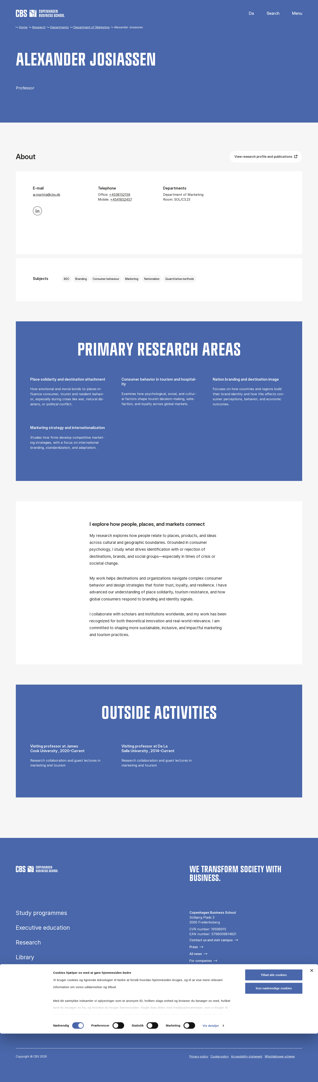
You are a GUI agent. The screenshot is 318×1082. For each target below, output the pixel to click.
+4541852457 (121, 199)
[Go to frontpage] (40, 13)
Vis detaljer (211, 1074)
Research (38, 27)
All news (195, 954)
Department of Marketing (91, 27)
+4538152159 (119, 195)
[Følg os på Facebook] (192, 982)
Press (193, 947)
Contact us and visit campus (211, 940)
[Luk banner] (311, 1019)
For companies (200, 961)
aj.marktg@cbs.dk (46, 195)
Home (23, 27)
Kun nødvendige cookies (274, 1036)
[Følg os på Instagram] (203, 982)
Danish (248, 13)
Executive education (43, 928)
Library (25, 957)
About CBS (30, 972)
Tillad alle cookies (274, 1023)
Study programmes (41, 913)
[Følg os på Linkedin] (215, 982)
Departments (59, 27)
